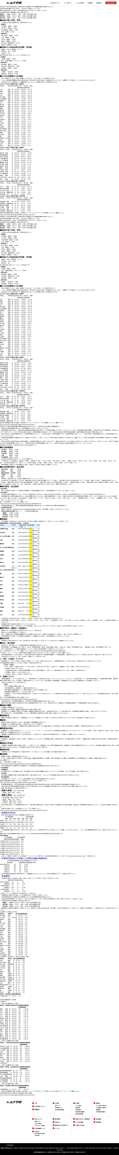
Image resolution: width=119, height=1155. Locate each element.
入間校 (60, 1150)
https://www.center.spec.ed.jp (76, 856)
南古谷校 (32, 1148)
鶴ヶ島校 (46, 1148)
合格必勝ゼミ (78, 1109)
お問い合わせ (111, 3)
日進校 (90, 1148)
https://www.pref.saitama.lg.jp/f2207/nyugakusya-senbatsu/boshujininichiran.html (24, 810)
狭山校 (94, 1148)
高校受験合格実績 (79, 1112)
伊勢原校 (41, 1148)
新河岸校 (27, 1148)
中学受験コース (59, 1107)
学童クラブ (37, 1121)
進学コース (57, 1105)
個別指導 (77, 1107)
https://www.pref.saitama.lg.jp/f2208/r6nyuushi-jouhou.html (17, 1095)
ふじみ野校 (85, 1148)
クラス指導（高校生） (101, 1105)
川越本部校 (16, 1148)
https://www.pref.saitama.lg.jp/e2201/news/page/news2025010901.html (21, 504)
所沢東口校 (98, 1148)
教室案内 (99, 3)
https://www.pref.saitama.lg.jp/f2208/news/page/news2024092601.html (21, 764)
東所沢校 (110, 1148)
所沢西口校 (104, 1148)
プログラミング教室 (39, 1125)
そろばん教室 (37, 1123)
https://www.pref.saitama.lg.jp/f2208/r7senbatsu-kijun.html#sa (18, 782)
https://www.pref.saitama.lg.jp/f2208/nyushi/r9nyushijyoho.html (18, 699)
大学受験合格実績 (100, 1112)
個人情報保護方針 (10, 1145)
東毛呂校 (58, 1148)
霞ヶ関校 (37, 1148)
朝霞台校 (77, 1148)
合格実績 (90, 3)
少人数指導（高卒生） (101, 1107)
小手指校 (115, 1148)
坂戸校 (54, 1148)
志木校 (80, 1148)
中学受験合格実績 (59, 1109)
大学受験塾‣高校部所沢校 (80, 1152)
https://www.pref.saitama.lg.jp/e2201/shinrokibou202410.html (48, 651)
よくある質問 (80, 3)
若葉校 (50, 1148)
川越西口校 (22, 1148)
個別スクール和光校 (65, 1148)
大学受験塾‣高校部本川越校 (67, 1152)
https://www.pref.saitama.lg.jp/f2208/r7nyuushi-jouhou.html (17, 215)
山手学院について (55, 3)
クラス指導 (78, 1105)
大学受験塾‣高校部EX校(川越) (53, 1152)
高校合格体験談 (79, 1114)
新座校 (72, 1148)
